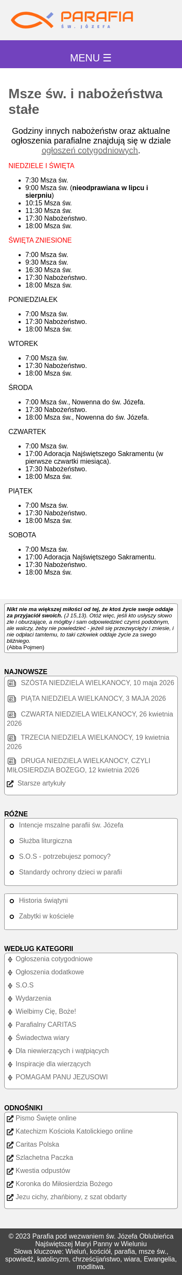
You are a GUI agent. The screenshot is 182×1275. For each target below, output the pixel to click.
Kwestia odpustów (38, 1170)
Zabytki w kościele (40, 916)
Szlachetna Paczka (40, 1157)
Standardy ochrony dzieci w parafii (64, 872)
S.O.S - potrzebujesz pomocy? (59, 856)
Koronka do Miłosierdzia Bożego (59, 1183)
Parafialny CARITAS (41, 1024)
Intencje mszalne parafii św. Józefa (65, 825)
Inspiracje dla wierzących (49, 1064)
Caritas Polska (33, 1144)
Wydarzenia (29, 998)
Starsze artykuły (36, 783)
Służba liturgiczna (39, 840)
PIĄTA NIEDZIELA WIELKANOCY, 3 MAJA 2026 (86, 698)
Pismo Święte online (41, 1118)
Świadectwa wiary (38, 1037)
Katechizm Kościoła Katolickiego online (70, 1131)
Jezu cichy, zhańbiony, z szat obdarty (67, 1196)
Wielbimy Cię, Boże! (41, 1011)
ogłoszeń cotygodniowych (90, 150)
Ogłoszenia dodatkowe (45, 972)
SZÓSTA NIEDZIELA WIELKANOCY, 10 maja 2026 (90, 682)
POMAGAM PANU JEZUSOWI (57, 1077)
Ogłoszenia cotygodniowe (49, 958)
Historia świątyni (37, 900)
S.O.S (20, 985)
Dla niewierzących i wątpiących (58, 1050)
